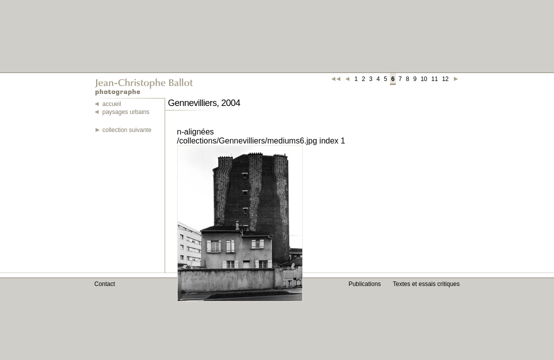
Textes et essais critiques (426, 284)
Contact (105, 284)
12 (445, 79)
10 (423, 79)
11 (434, 79)
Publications (364, 284)
